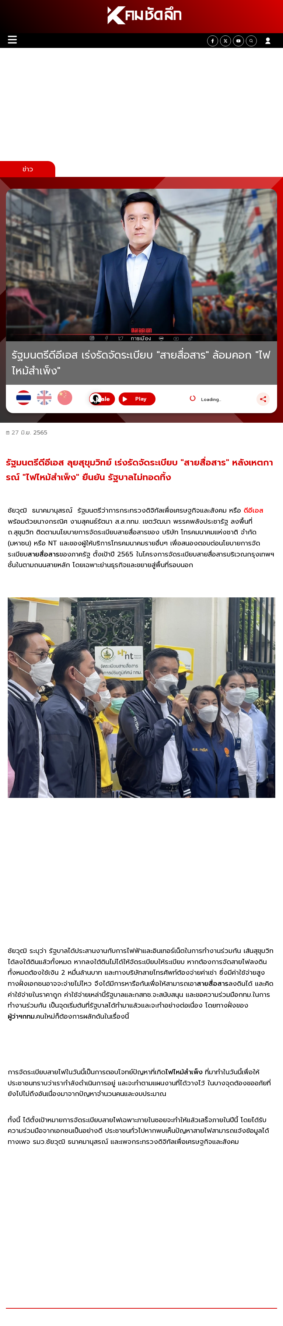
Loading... (211, 399)
